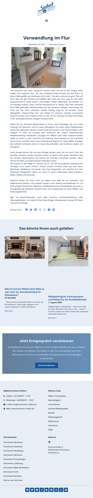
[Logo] (46, 9)
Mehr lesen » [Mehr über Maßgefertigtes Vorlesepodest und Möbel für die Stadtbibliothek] (52, 318)
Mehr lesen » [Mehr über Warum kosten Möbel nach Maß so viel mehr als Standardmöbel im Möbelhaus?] (9, 311)
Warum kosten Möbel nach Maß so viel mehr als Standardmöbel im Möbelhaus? (24, 292)
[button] (46, 21)
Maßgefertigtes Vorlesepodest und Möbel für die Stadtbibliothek (67, 298)
